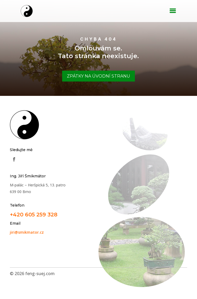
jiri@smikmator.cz (27, 232)
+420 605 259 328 (33, 214)
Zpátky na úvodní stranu (98, 76)
